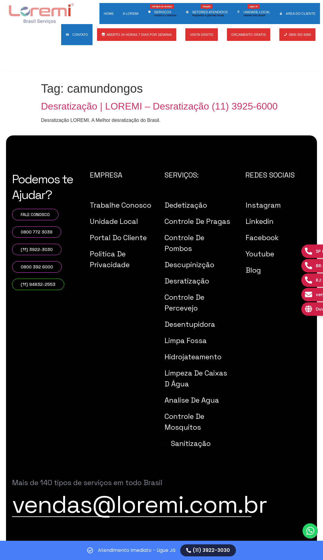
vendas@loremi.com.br (139, 504)
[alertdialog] (161, 550)
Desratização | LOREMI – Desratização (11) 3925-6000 (159, 106)
